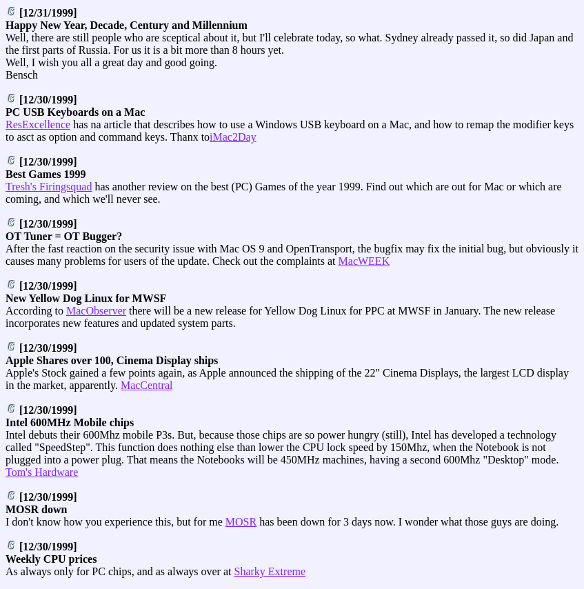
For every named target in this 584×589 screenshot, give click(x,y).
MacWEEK (364, 261)
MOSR (240, 522)
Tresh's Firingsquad (49, 186)
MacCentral (147, 385)
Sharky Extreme (270, 571)
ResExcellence (38, 124)
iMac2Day (233, 137)
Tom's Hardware (42, 472)
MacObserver (96, 311)
